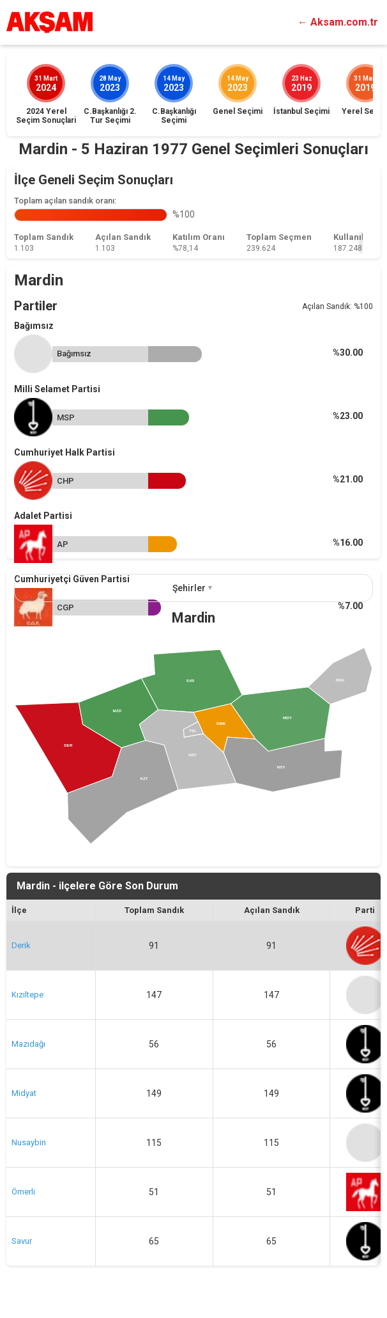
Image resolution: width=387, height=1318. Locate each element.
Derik (21, 945)
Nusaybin (28, 1142)
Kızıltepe (27, 994)
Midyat (23, 1093)
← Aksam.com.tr (338, 22)
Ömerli (23, 1191)
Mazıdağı (28, 1044)
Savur (21, 1241)
